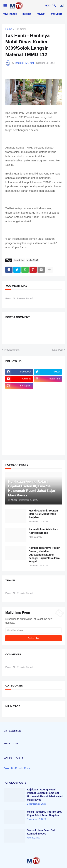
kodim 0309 (32, 260)
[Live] (61, 5)
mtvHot (27, 13)
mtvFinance (10, 13)
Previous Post (11, 349)
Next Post (57, 349)
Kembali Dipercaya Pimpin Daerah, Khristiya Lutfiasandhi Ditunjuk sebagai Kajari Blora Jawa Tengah (44, 554)
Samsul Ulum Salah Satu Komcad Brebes (43, 531)
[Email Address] (33, 630)
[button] (5, 6)
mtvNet (41, 13)
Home (8, 29)
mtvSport (56, 13)
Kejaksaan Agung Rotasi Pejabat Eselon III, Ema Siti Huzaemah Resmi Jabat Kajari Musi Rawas (45, 794)
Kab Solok (20, 29)
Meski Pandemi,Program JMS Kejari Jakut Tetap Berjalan (43, 514)
